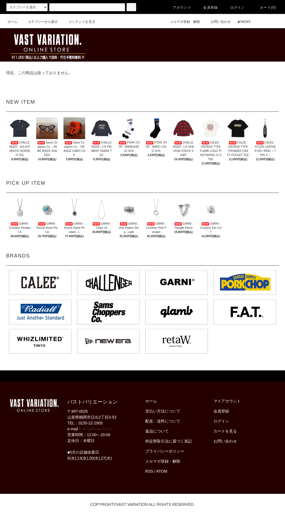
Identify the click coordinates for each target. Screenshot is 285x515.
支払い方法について (162, 411)
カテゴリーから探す (39, 22)
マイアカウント (227, 401)
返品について (157, 431)
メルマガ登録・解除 (181, 22)
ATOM (161, 471)
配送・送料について (162, 421)
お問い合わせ (217, 22)
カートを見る (225, 431)
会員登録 (207, 7)
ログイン (234, 7)
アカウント (178, 7)
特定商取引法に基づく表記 (168, 441)
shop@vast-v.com (97, 429)
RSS (149, 471)
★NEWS (243, 22)
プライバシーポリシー (164, 451)
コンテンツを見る (78, 22)
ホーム (13, 22)
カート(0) (264, 7)
